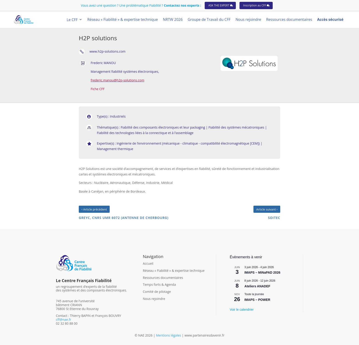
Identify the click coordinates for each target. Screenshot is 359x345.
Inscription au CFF (254, 5)
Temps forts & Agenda (159, 284)
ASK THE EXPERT (218, 5)
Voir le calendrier (242, 309)
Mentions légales (169, 335)
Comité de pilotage (157, 291)
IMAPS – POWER (257, 300)
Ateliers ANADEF (257, 286)
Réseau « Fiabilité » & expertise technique (174, 270)
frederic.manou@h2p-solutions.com (117, 80)
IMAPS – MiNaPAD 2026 (262, 272)
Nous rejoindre (154, 298)
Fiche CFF (98, 89)
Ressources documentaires (163, 277)
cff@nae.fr (63, 319)
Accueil (148, 263)
